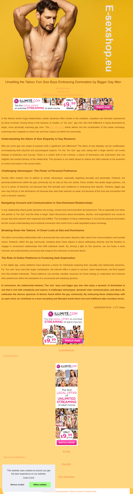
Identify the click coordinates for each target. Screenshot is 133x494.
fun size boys (57, 127)
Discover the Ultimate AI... (14, 457)
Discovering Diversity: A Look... (17, 470)
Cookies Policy (90, 491)
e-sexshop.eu (64, 88)
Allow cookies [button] (40, 485)
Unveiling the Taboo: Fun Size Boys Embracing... (63, 95)
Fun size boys (63, 91)
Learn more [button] (28, 477)
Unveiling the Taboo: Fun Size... (17, 482)
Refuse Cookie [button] (17, 485)
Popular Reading (10, 356)
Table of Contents (76, 491)
